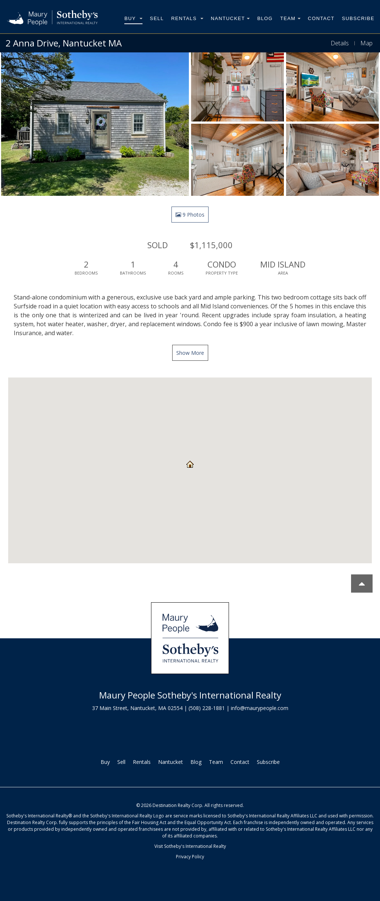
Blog (265, 18)
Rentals (187, 18)
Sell (157, 18)
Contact (321, 18)
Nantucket (230, 18)
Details (340, 43)
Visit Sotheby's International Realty (190, 846)
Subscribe (358, 18)
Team (290, 18)
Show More (190, 352)
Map (366, 43)
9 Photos (190, 214)
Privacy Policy (190, 856)
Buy (133, 18)
